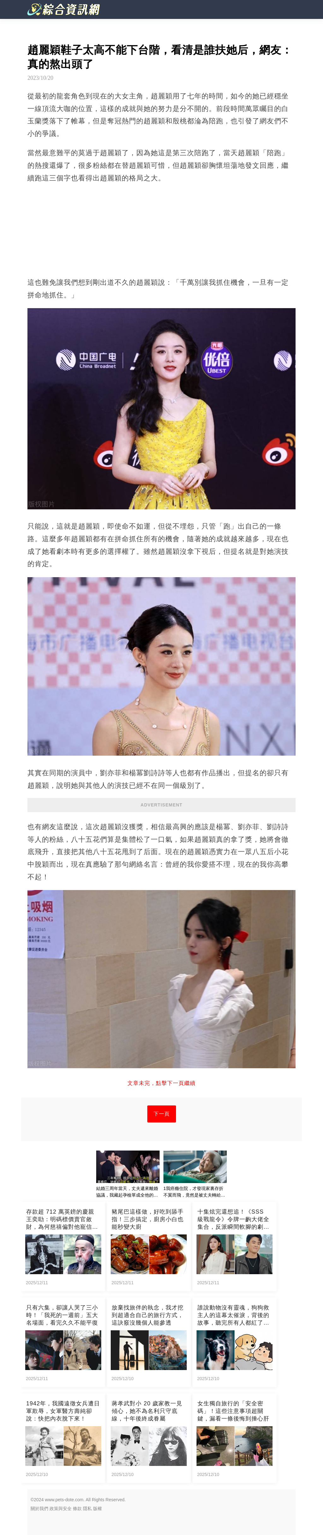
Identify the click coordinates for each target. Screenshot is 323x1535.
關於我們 (39, 1508)
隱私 (87, 1508)
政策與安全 (61, 1508)
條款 (77, 1508)
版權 (97, 1508)
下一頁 (162, 1113)
